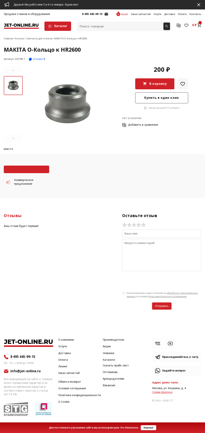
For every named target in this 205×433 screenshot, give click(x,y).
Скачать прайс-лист (116, 366)
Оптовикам (110, 372)
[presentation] (151, 280)
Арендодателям (113, 379)
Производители (113, 340)
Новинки (108, 353)
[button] (13, 71)
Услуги (157, 14)
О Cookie (64, 402)
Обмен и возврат (69, 382)
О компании (66, 340)
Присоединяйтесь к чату (180, 357)
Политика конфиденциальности (79, 395)
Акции (124, 14)
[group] (67, 104)
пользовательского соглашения (167, 296)
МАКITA (8, 149)
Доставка (169, 14)
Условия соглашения (72, 388)
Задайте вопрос (174, 371)
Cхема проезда (162, 392)
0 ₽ (196, 25)
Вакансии (109, 385)
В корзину (158, 84)
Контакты (195, 14)
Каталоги (109, 360)
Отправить (162, 306)
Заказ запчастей (141, 14)
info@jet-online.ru (25, 371)
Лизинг (63, 366)
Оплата (182, 14)
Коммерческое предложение (23, 182)
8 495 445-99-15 (92, 14)
